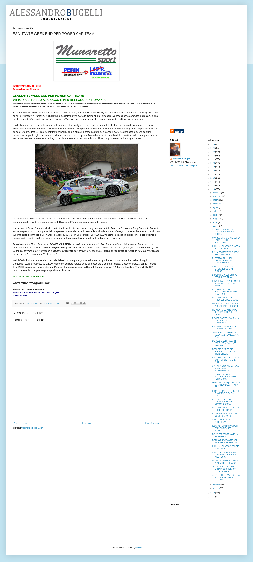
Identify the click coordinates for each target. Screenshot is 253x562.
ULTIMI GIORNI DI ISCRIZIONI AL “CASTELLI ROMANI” (225, 462)
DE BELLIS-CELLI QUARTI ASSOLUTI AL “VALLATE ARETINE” (224, 343)
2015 (212, 182)
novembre (217, 196)
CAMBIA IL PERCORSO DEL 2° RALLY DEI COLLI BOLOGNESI (226, 240)
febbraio (216, 484)
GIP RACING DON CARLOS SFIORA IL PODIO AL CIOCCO (224, 269)
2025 (212, 144)
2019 (212, 167)
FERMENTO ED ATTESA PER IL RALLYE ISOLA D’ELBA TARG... (225, 312)
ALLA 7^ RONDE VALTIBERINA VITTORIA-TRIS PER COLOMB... (225, 477)
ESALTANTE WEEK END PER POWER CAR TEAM (225, 276)
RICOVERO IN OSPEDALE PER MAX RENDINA (224, 327)
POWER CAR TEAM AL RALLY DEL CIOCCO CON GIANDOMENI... (225, 320)
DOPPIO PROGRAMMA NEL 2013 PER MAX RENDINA (224, 441)
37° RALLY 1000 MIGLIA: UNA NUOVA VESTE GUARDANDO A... (225, 368)
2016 (212, 178)
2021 (212, 159)
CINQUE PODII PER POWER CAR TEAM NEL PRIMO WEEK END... (225, 454)
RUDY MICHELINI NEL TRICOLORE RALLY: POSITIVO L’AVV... (222, 260)
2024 (212, 148)
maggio (216, 219)
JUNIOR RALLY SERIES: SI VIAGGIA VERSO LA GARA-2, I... (225, 335)
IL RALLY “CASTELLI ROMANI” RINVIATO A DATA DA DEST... (225, 393)
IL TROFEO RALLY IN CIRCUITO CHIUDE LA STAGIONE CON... (223, 401)
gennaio (216, 488)
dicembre (217, 192)
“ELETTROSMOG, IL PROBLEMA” (221, 421)
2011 (212, 497)
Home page (86, 423)
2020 (212, 163)
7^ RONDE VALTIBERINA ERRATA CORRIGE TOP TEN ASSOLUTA (224, 469)
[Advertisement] (86, 406)
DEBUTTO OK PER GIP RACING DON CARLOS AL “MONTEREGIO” (225, 351)
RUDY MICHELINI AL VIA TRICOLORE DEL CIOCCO (225, 299)
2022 (212, 155)
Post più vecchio (152, 423)
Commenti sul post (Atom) (32, 428)
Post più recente (21, 423)
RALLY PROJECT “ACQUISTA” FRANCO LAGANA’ (225, 253)
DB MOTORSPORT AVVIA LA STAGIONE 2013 (225, 435)
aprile (215, 222)
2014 (212, 185)
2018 (212, 170)
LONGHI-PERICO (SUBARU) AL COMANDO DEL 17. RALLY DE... (226, 385)
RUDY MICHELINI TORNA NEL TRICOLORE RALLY (225, 409)
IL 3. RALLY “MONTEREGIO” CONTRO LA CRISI (224, 415)
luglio (215, 211)
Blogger (138, 548)
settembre (217, 204)
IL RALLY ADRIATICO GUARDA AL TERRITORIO (226, 247)
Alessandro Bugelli (181, 159)
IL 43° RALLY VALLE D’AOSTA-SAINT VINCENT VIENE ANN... (225, 359)
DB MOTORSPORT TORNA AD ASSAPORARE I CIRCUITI (225, 305)
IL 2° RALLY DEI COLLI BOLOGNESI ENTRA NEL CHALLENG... (224, 291)
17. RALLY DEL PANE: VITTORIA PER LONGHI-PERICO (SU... (224, 376)
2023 (212, 152)
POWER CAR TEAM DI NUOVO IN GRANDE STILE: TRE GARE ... (226, 283)
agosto (216, 207)
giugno (216, 215)
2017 (212, 174)
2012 (212, 493)
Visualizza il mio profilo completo (183, 165)
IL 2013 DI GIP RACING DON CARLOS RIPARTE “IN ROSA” (225, 428)
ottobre (216, 200)
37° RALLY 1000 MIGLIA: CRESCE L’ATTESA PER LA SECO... (225, 231)
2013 (212, 189)
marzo (216, 226)
